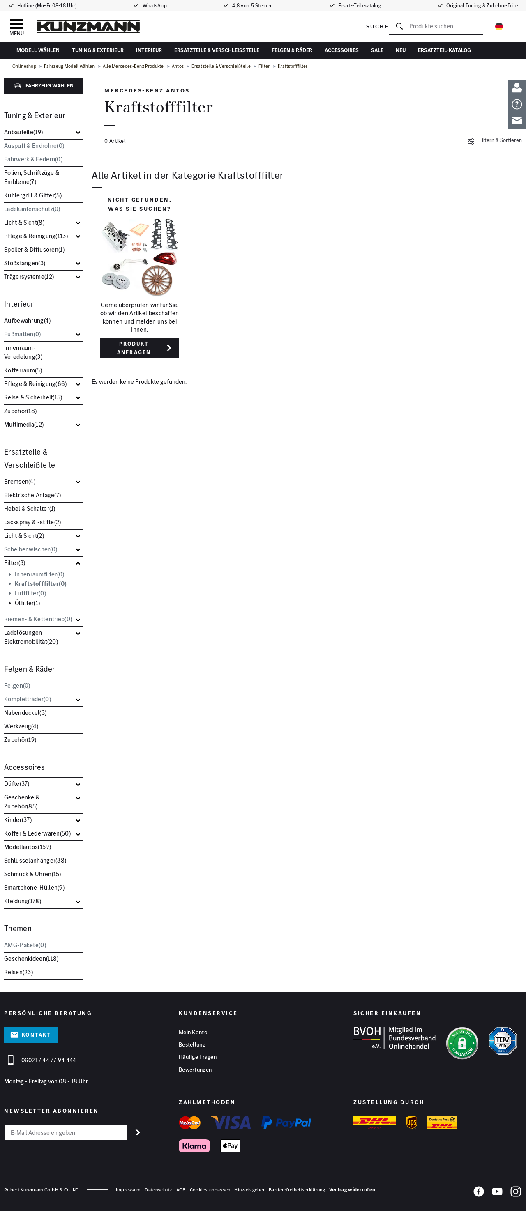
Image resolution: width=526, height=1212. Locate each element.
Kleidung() (22, 901)
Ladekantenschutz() (32, 208)
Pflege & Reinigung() (36, 236)
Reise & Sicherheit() (33, 397)
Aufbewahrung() (27, 320)
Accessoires (342, 50)
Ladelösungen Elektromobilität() (31, 637)
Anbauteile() (23, 132)
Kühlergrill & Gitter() (33, 195)
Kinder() (18, 819)
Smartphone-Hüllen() (34, 887)
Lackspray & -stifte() (32, 522)
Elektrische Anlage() (32, 495)
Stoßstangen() (24, 263)
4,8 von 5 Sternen (252, 5)
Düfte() (17, 783)
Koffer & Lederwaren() (37, 833)
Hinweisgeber (249, 1190)
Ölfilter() (27, 603)
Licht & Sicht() (24, 222)
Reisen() (18, 972)
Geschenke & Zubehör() (21, 801)
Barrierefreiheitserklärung (297, 1190)
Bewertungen (195, 1071)
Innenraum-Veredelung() (23, 352)
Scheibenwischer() (30, 549)
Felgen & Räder (292, 50)
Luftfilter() (30, 593)
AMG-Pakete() (25, 945)
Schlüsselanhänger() (35, 860)
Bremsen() (19, 481)
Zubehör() (20, 410)
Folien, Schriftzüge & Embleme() (31, 177)
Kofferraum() (23, 370)
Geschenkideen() (31, 958)
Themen (18, 928)
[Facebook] (479, 1194)
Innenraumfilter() (39, 574)
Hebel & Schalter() (29, 508)
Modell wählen (38, 50)
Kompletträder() (27, 699)
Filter (264, 66)
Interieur (149, 50)
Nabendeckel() (25, 712)
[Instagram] (516, 1194)
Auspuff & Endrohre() (34, 145)
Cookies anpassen (210, 1190)
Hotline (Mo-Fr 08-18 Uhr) (45, 5)
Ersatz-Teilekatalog (361, 5)
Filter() (14, 562)
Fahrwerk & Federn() (33, 159)
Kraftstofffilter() (41, 584)
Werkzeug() (21, 726)
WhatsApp (153, 5)
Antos (178, 66)
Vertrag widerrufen (352, 1190)
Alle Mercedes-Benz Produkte (133, 66)
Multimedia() (24, 424)
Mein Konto (193, 1032)
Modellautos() (27, 846)
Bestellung (192, 1045)
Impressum (128, 1190)
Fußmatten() (22, 334)
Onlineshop (24, 66)
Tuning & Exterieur (98, 50)
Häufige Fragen (198, 1058)
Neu (401, 50)
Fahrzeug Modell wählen (69, 66)
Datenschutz (158, 1190)
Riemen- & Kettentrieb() (38, 619)
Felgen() (17, 685)
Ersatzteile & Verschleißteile (216, 50)
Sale (377, 50)
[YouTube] (497, 1194)
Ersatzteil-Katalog (444, 50)
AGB (181, 1190)
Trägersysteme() (29, 276)
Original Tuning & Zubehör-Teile (483, 5)
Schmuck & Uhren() (32, 874)
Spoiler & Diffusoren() (34, 249)
